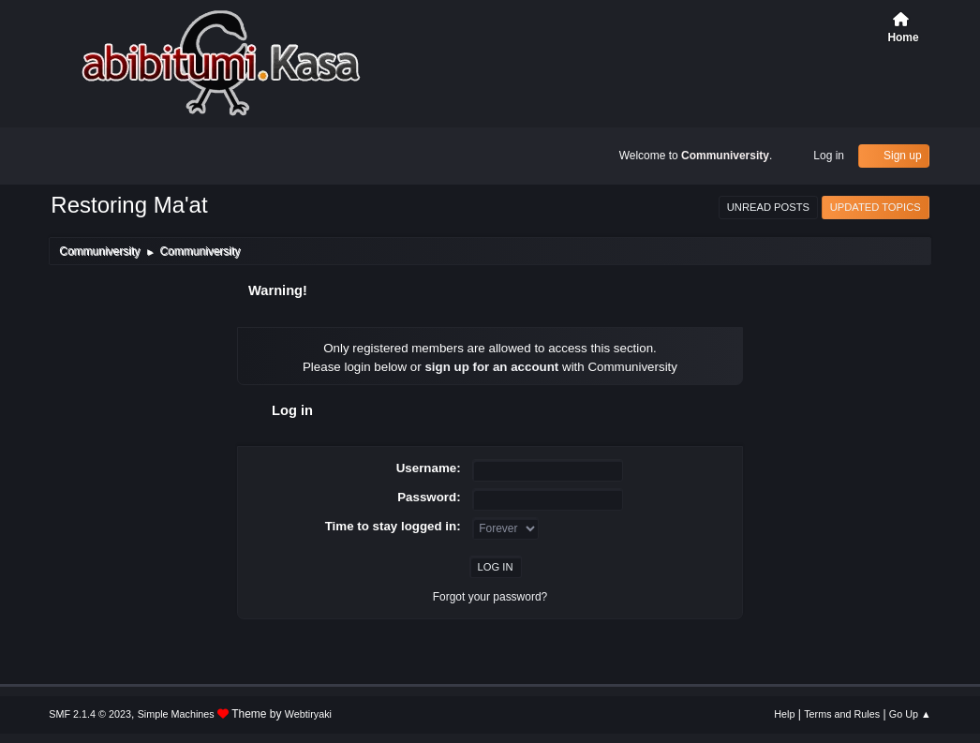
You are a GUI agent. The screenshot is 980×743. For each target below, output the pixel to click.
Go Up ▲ (910, 714)
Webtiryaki (308, 714)
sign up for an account (491, 367)
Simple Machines (176, 714)
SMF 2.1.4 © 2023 (90, 714)
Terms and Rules (842, 714)
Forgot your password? (490, 596)
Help (784, 714)
